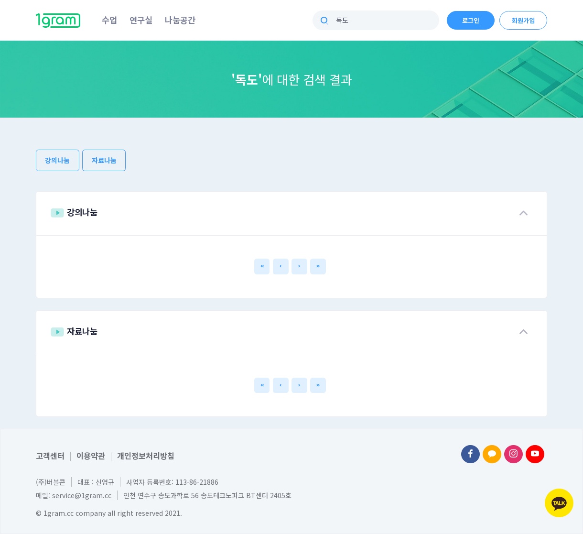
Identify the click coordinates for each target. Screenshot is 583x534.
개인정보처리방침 (145, 455)
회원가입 (523, 20)
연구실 (141, 20)
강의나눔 (57, 160)
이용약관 (90, 455)
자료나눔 (104, 160)
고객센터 (50, 455)
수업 (109, 20)
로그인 (470, 20)
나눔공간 (180, 20)
